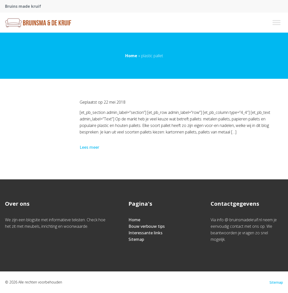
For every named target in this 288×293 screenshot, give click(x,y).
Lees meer (90, 147)
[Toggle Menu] (276, 22)
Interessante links (145, 233)
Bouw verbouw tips (146, 226)
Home (131, 55)
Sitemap (136, 239)
